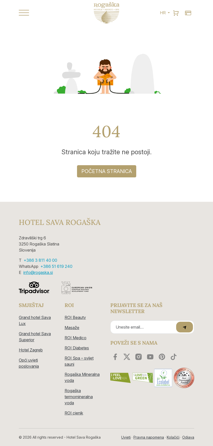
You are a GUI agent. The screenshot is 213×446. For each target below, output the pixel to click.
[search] (176, 12)
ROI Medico (75, 337)
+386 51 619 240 (56, 266)
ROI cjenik (74, 413)
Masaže (72, 327)
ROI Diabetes (77, 347)
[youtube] (150, 357)
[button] (45, 13)
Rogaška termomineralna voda (79, 396)
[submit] (184, 327)
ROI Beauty (75, 317)
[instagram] (138, 357)
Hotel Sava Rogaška (59, 222)
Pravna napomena (148, 437)
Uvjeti (126, 437)
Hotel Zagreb (31, 349)
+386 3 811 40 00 (40, 260)
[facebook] (115, 357)
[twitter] (127, 357)
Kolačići (173, 437)
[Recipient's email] (144, 327)
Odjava (188, 437)
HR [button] (163, 12)
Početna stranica (106, 171)
